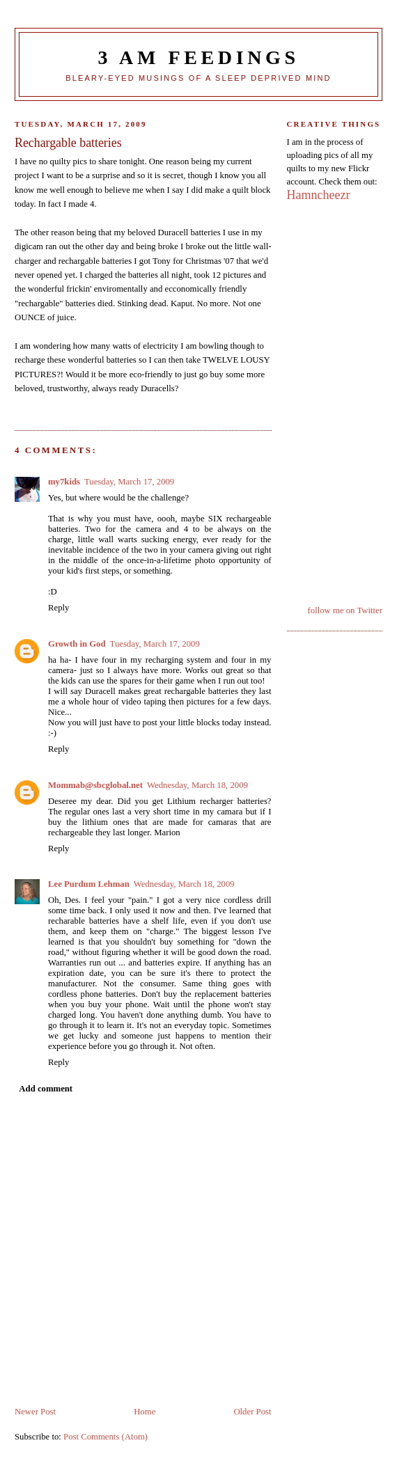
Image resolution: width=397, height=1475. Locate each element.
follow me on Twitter (345, 610)
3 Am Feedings (198, 57)
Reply (58, 608)
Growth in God (77, 644)
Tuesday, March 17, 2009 (129, 482)
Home (144, 1412)
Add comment (45, 1089)
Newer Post (35, 1412)
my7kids (64, 482)
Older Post (252, 1412)
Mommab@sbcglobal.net (95, 785)
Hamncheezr (318, 195)
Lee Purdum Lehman (89, 884)
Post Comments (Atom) (105, 1437)
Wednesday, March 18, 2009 (197, 785)
